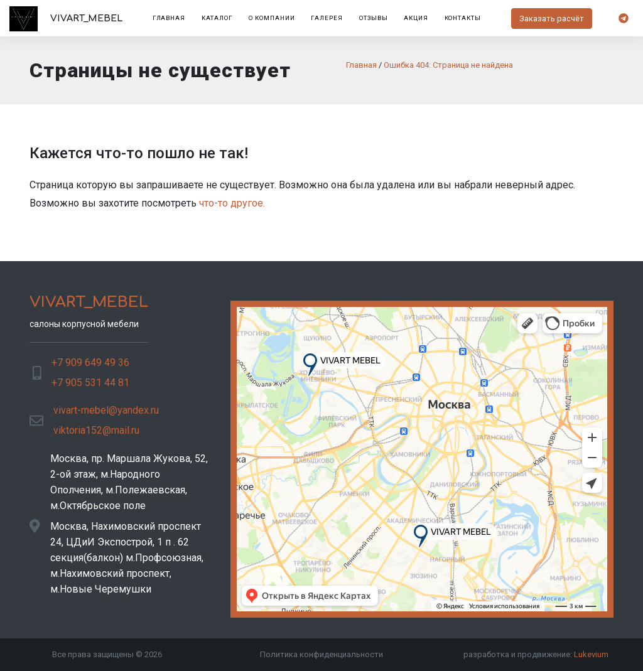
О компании (272, 17)
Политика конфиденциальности (321, 654)
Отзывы (373, 17)
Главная (169, 17)
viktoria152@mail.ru (96, 430)
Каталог (217, 17)
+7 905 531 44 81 (90, 383)
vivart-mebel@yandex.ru (106, 410)
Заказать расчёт (551, 18)
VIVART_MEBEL (65, 18)
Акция (416, 17)
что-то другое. (232, 203)
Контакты (463, 17)
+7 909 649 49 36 (90, 362)
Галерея (327, 17)
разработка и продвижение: (535, 654)
